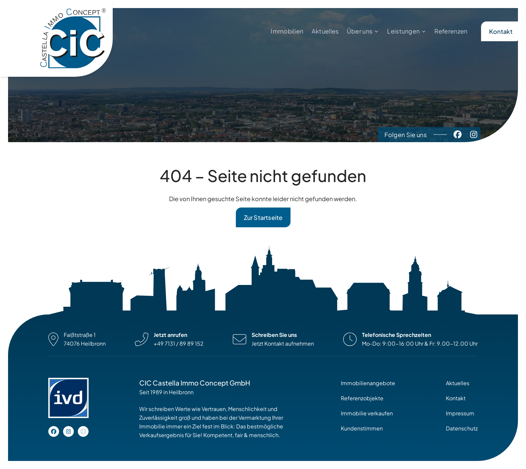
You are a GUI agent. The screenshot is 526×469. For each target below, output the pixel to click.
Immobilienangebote (368, 383)
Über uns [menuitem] (360, 31)
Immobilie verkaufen (367, 413)
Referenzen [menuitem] (450, 31)
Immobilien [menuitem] (287, 31)
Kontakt (501, 31)
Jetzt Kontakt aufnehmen (283, 343)
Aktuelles (457, 383)
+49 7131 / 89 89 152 (179, 343)
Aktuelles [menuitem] (325, 31)
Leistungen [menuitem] (403, 31)
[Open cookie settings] (83, 431)
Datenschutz (462, 428)
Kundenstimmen (362, 428)
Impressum (460, 413)
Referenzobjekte (362, 398)
